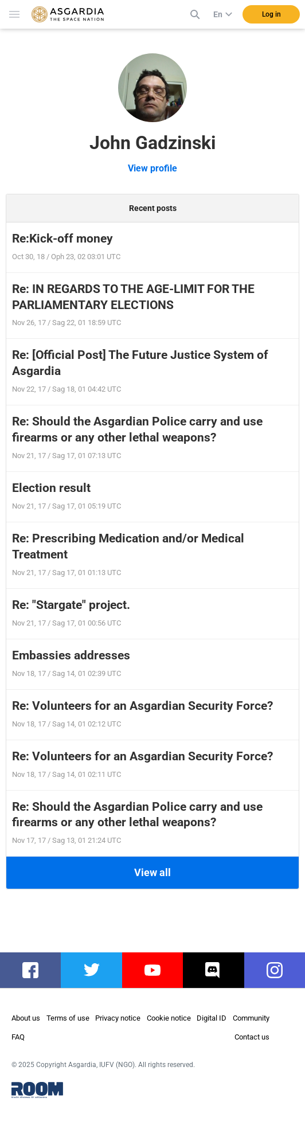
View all (152, 872)
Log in (271, 14)
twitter (91, 970)
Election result (51, 488)
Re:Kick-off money (62, 238)
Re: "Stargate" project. (71, 605)
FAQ (18, 1037)
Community (251, 1018)
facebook (36, 970)
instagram (280, 970)
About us (25, 1018)
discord (215, 970)
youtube (156, 970)
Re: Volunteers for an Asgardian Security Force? (142, 706)
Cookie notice (169, 1018)
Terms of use (67, 1018)
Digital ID (211, 1018)
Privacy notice (117, 1018)
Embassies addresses (71, 655)
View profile (152, 168)
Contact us (251, 1037)
